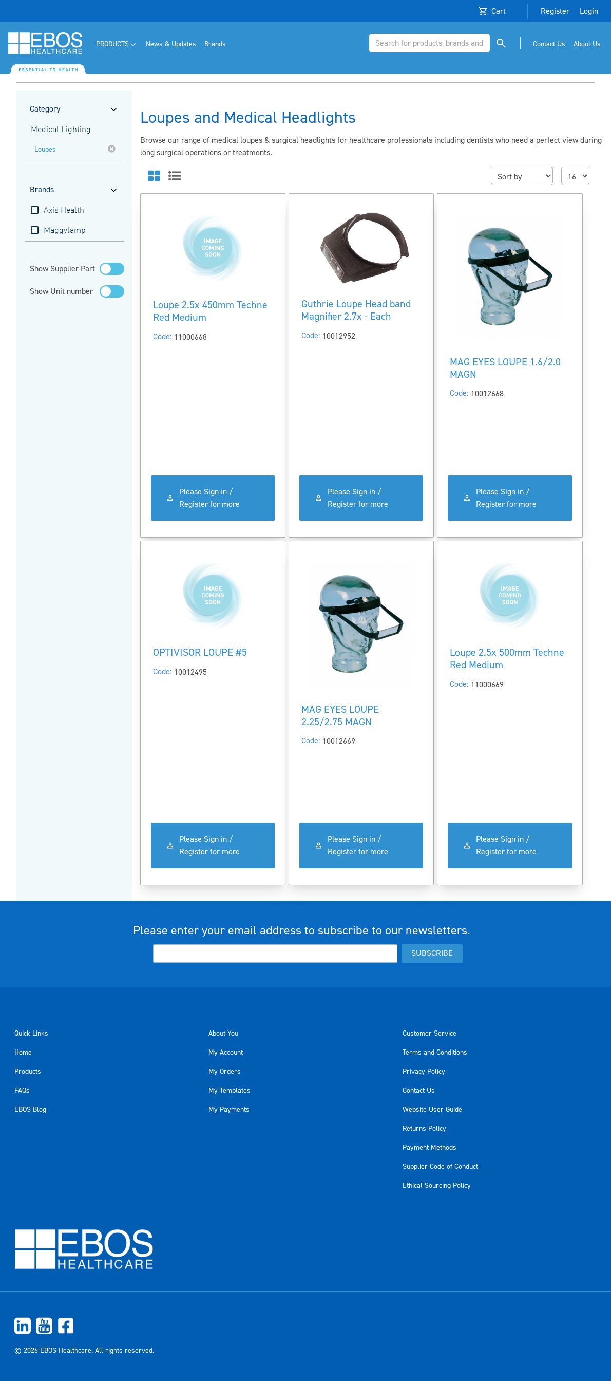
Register (555, 11)
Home (23, 1052)
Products (27, 1071)
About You (223, 1033)
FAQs (22, 1090)
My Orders (224, 1071)
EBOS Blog (30, 1109)
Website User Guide (432, 1109)
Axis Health (64, 211)
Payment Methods (429, 1147)
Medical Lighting (61, 130)
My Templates (229, 1090)
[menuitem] (117, 44)
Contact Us (419, 1090)
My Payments (229, 1109)
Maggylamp (65, 231)
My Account (225, 1052)
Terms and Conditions (435, 1052)
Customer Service (429, 1033)
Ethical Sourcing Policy (437, 1185)
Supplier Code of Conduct (440, 1166)
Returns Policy (424, 1128)
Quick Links (31, 1033)
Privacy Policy (424, 1071)
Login (589, 11)
